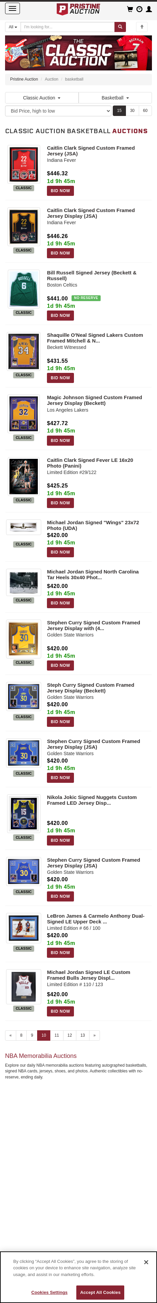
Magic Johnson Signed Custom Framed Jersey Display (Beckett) (94, 400)
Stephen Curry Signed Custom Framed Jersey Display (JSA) (93, 744)
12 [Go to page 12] (70, 1035)
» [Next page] (95, 1035)
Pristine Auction (24, 79)
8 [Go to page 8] (21, 1035)
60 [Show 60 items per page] (145, 110)
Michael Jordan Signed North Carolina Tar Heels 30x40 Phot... (93, 574)
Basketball (115, 97)
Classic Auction (41, 97)
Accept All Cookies (100, 1292)
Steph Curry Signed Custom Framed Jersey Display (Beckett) (90, 687)
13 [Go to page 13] (82, 1035)
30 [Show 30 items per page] (132, 110)
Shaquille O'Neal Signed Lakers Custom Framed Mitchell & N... (95, 338)
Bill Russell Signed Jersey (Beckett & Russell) (91, 275)
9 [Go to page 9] (32, 1035)
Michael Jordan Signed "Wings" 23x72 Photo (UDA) (93, 525)
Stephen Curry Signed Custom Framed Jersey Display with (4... (93, 625)
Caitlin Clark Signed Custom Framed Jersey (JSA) (91, 150)
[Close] (146, 1262)
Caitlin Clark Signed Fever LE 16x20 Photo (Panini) (90, 463)
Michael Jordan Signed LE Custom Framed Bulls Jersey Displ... (88, 975)
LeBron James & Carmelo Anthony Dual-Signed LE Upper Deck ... (96, 918)
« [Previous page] (10, 1035)
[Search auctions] (68, 27)
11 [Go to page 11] (56, 1035)
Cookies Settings (49, 1292)
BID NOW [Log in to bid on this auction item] (60, 190)
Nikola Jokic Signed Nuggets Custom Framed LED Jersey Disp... (92, 800)
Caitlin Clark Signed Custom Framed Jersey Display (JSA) (91, 213)
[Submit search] (120, 27)
